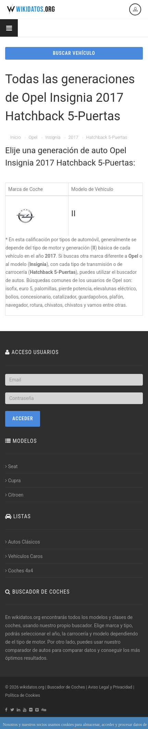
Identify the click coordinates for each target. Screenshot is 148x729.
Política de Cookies (22, 695)
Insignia (52, 137)
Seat (11, 466)
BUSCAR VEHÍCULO (74, 53)
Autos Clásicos (22, 542)
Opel (32, 137)
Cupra (13, 480)
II (73, 213)
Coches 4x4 (19, 570)
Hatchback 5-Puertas (106, 137)
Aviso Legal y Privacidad (110, 687)
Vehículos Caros (23, 556)
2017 (73, 137)
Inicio (15, 137)
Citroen (14, 495)
